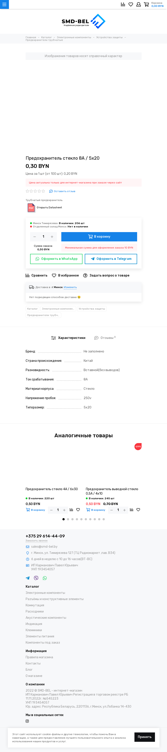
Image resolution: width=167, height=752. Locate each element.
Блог (29, 670)
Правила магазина (39, 657)
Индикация (34, 624)
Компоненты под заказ (43, 643)
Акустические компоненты (46, 618)
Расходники (35, 611)
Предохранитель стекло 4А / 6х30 (52, 489)
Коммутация (35, 605)
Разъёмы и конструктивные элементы (55, 599)
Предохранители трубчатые (44, 315)
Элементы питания (40, 636)
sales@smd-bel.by (44, 547)
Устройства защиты (92, 308)
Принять (145, 737)
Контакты (33, 663)
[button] (63, 519)
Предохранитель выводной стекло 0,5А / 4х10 (112, 491)
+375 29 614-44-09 (45, 536)
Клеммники (34, 630)
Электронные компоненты (59, 308)
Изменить (70, 287)
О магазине (34, 676)
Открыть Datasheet (44, 207)
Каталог (32, 308)
